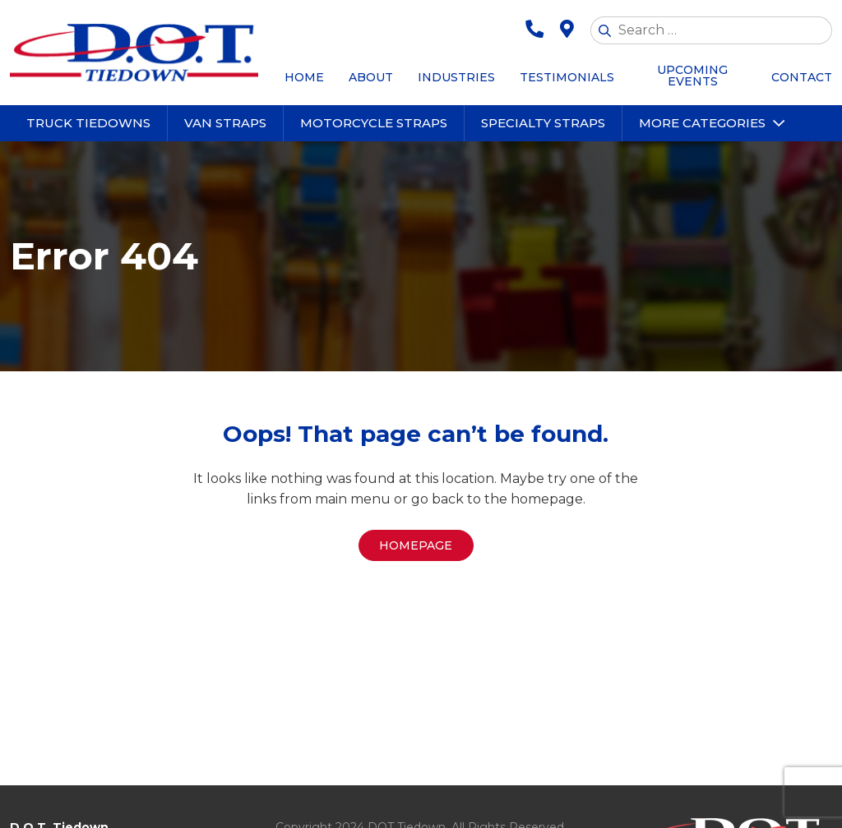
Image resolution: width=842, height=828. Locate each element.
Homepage (415, 545)
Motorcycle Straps (373, 123)
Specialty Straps (543, 123)
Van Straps (225, 123)
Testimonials (567, 77)
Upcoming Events (692, 75)
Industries (456, 77)
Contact (801, 77)
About (371, 77)
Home (304, 77)
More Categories (702, 123)
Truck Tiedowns (88, 123)
